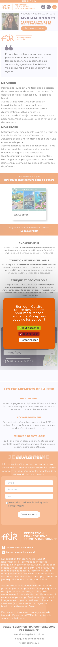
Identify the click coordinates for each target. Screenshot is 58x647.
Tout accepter (29, 327)
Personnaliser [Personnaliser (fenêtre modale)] (29, 339)
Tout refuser (29, 333)
